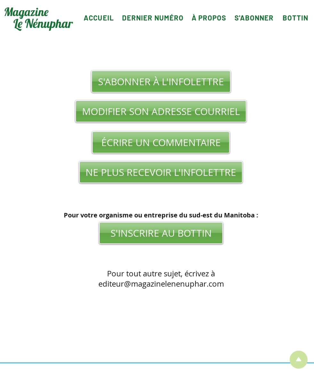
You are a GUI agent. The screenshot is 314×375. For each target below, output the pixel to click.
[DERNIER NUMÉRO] (153, 17)
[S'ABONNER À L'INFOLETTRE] (161, 81)
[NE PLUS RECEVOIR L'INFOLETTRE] (161, 172)
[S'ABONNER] (254, 17)
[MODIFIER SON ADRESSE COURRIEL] (160, 111)
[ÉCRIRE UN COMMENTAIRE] (161, 142)
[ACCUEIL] (99, 17)
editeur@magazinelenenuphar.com (161, 284)
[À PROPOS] (209, 17)
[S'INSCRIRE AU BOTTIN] (161, 233)
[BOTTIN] (295, 17)
